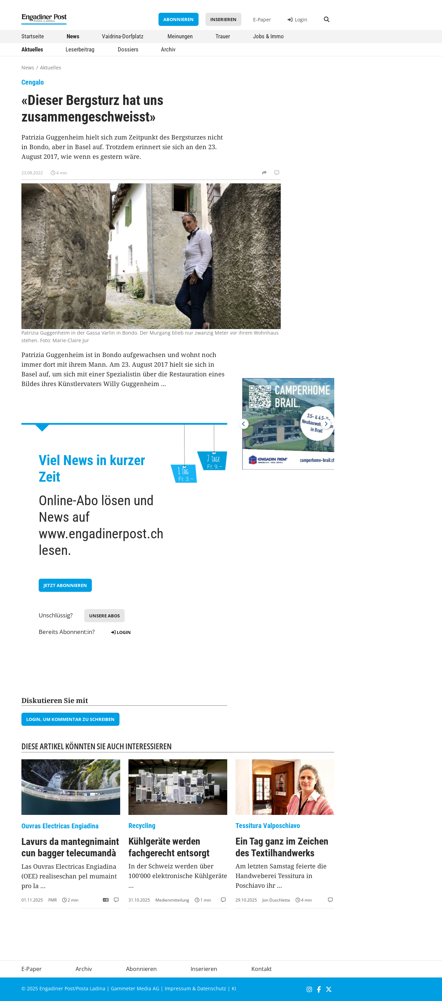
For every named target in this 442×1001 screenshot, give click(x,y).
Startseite (32, 36)
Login (297, 19)
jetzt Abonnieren (65, 585)
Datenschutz (211, 988)
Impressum (178, 988)
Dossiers (128, 49)
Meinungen (180, 36)
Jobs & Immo (268, 36)
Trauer (222, 36)
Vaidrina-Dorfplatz (122, 36)
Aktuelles (32, 49)
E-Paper (262, 19)
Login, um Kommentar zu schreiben (70, 719)
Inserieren (223, 19)
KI (234, 988)
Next (326, 424)
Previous (244, 424)
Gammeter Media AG (135, 988)
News (73, 36)
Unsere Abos (104, 616)
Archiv (168, 49)
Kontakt (261, 969)
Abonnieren (178, 19)
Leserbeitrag (80, 49)
